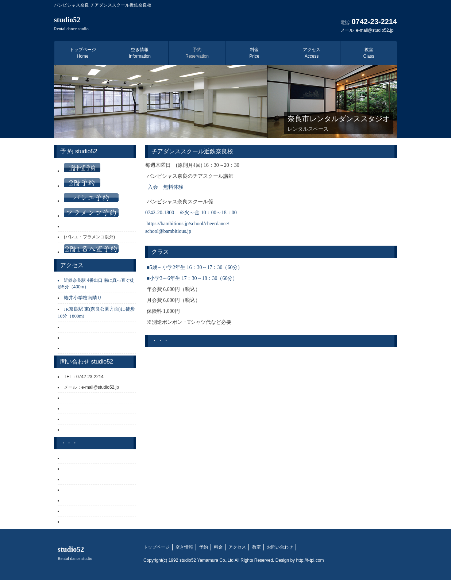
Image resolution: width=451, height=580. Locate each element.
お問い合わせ (280, 547)
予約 (197, 53)
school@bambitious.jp (168, 231)
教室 (368, 53)
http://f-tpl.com (310, 560)
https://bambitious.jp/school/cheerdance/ (188, 223)
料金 (254, 53)
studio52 (71, 23)
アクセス (311, 53)
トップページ (83, 53)
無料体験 (173, 187)
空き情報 (140, 53)
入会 (153, 187)
